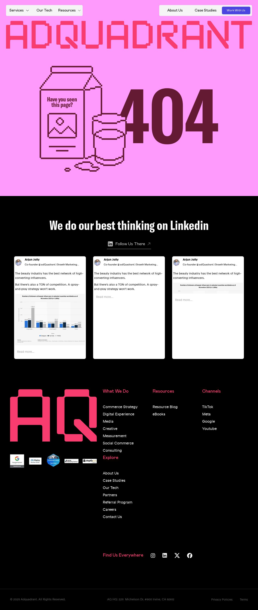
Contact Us (112, 517)
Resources (67, 10)
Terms (244, 599)
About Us (111, 473)
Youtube (209, 429)
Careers (109, 510)
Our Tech (111, 488)
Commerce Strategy (120, 407)
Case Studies (114, 481)
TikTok (207, 407)
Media (108, 421)
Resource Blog (165, 407)
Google (208, 421)
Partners (110, 495)
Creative (110, 429)
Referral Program (117, 502)
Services (16, 10)
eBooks (159, 414)
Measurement (114, 436)
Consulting (112, 451)
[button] (19, 10)
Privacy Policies (222, 599)
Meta (206, 414)
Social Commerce (118, 443)
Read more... (25, 351)
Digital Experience (118, 414)
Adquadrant (29, 599)
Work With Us (236, 10)
